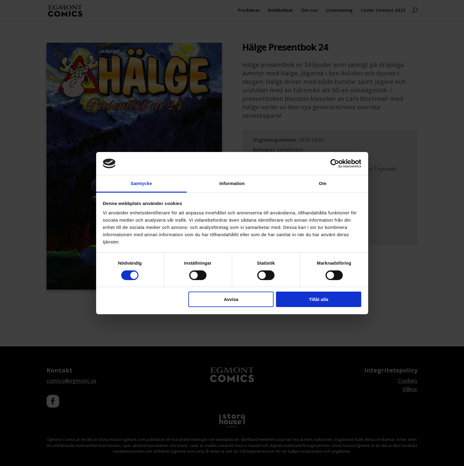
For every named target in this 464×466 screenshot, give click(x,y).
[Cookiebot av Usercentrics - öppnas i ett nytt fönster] (334, 163)
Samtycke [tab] (141, 183)
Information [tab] (232, 183)
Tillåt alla (318, 299)
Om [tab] (322, 183)
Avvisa (231, 299)
